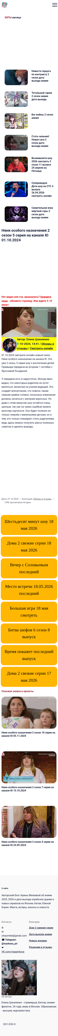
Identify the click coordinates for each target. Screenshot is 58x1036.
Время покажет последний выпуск (29, 655)
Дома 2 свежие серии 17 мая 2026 (29, 677)
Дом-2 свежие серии (41, 927)
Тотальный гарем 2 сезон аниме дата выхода (42, 96)
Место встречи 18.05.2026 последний (29, 590)
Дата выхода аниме (40, 934)
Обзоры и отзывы (42, 499)
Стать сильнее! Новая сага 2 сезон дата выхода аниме (40, 141)
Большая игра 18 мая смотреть (29, 612)
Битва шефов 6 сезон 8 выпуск (29, 633)
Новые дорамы (38, 940)
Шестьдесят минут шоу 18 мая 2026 (29, 525)
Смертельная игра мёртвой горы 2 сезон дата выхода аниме (42, 212)
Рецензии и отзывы (40, 947)
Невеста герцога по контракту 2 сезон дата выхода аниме (41, 76)
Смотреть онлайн (41, 348)
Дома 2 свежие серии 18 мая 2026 (29, 546)
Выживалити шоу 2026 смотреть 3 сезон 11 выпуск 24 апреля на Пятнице (42, 164)
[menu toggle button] (54, 5)
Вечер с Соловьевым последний (29, 568)
